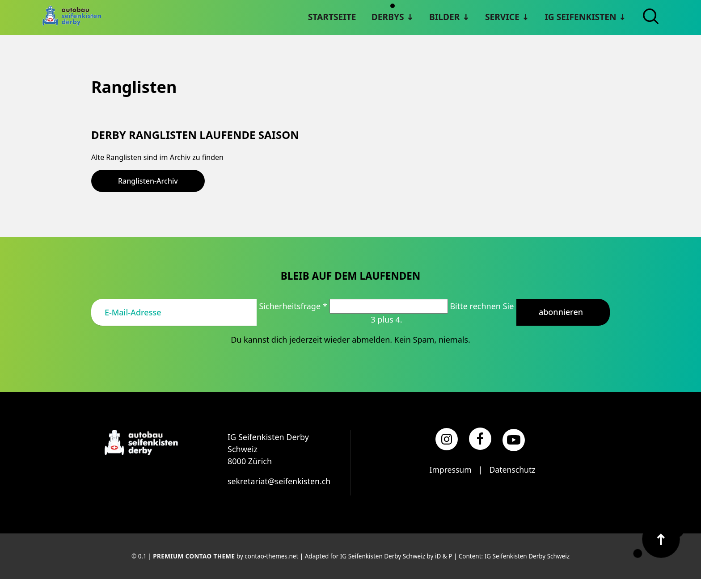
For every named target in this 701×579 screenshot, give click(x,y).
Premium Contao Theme (193, 556)
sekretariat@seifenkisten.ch (280, 480)
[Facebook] (480, 438)
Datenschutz (512, 469)
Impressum (449, 469)
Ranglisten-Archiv (148, 180)
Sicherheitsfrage (294, 305)
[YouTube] (514, 439)
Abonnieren (561, 311)
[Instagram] (446, 439)
